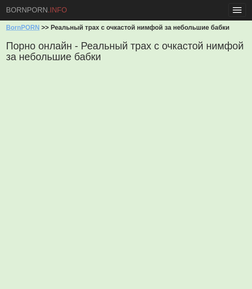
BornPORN (23, 27)
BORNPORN (36, 10)
